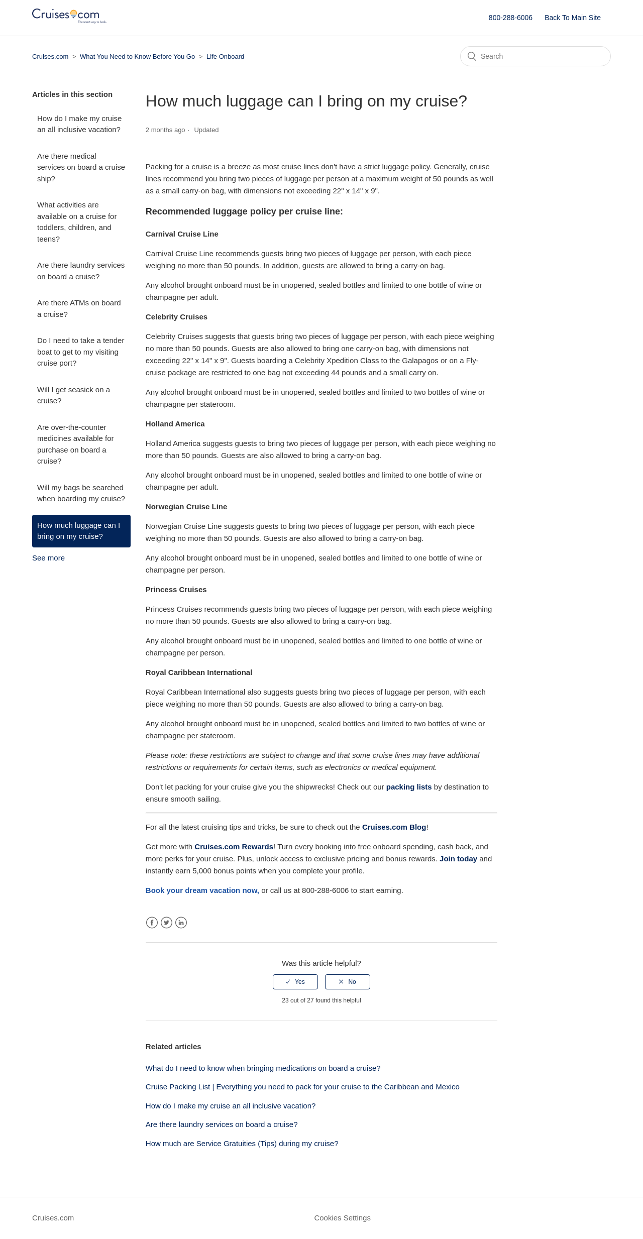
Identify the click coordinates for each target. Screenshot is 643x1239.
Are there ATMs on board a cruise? (79, 308)
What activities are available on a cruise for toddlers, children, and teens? (77, 221)
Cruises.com (50, 56)
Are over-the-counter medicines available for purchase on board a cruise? (75, 444)
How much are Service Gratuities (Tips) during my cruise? (242, 1143)
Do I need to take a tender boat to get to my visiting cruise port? (80, 351)
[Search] (535, 56)
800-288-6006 (510, 18)
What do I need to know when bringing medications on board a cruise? (263, 1068)
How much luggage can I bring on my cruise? (78, 531)
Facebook (152, 923)
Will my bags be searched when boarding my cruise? (81, 493)
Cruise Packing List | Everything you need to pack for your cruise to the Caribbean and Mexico (303, 1086)
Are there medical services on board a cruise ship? (81, 167)
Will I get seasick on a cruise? (73, 395)
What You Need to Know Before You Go (137, 56)
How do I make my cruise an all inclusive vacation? (79, 124)
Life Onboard (225, 56)
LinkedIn (181, 923)
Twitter (166, 923)
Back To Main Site (573, 18)
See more (48, 557)
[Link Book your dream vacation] (201, 890)
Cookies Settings (342, 1217)
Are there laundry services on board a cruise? (81, 271)
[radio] (295, 981)
